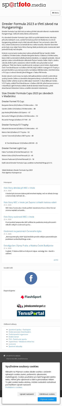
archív (56, 260)
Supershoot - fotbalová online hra (21, 341)
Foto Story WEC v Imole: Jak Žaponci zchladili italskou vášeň (30, 202)
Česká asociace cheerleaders (20, 332)
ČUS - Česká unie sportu (18, 339)
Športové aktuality (15, 346)
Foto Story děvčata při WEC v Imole (19, 188)
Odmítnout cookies (47, 394)
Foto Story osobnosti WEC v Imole (19, 216)
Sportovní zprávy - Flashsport (20, 329)
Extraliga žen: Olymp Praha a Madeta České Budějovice (28, 245)
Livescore (12, 344)
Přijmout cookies (47, 399)
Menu (55, 13)
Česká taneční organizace (18, 334)
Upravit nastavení (27, 394)
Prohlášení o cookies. (13, 387)
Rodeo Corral (14, 337)
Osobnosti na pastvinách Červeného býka (22, 231)
